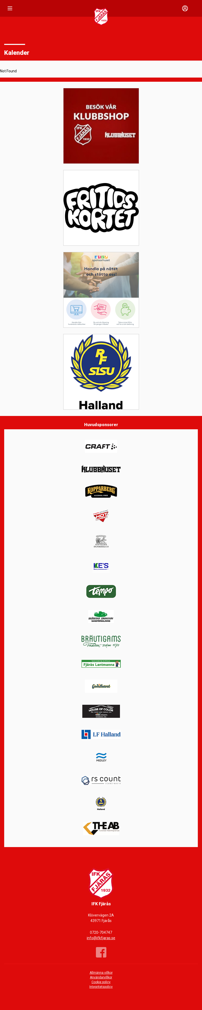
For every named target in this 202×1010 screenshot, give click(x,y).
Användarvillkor (101, 977)
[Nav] (10, 8)
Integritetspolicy (101, 987)
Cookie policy (101, 982)
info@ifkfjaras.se (101, 938)
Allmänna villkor (101, 972)
